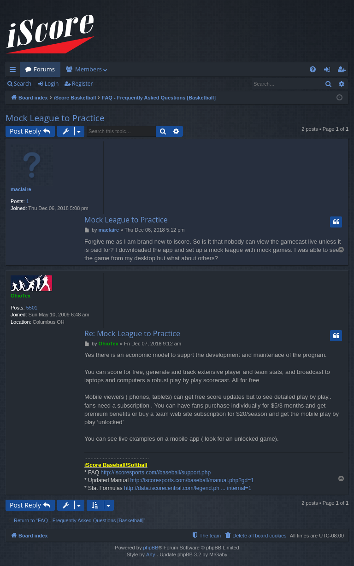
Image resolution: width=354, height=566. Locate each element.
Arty (150, 554)
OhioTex (20, 295)
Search (22, 84)
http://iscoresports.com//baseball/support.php (155, 472)
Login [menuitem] (329, 71)
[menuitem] (313, 69)
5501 (31, 307)
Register (82, 84)
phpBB (150, 547)
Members (88, 69)
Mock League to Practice (55, 118)
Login (52, 84)
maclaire (21, 189)
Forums (44, 69)
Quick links (14, 71)
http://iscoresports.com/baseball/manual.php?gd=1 (192, 480)
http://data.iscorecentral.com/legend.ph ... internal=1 (188, 488)
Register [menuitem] (343, 71)
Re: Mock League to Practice (132, 333)
